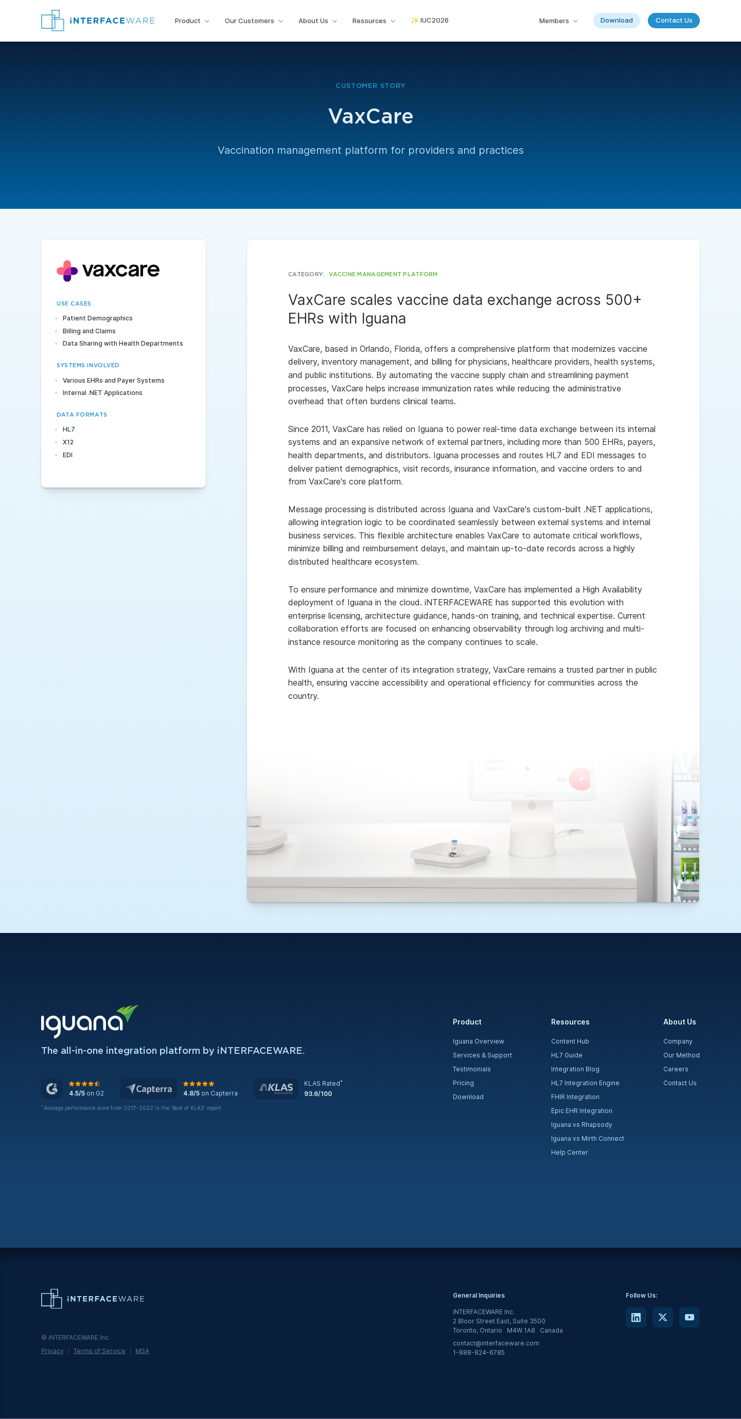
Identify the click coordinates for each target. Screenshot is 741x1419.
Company (678, 1041)
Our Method (681, 1055)
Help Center (569, 1152)
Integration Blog (575, 1069)
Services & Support (482, 1055)
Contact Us (674, 20)
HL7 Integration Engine (585, 1083)
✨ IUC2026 (430, 20)
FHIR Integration (575, 1097)
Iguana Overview (478, 1041)
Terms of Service (100, 1350)
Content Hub (570, 1041)
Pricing (463, 1083)
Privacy (52, 1350)
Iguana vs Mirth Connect (587, 1138)
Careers (676, 1069)
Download (617, 20)
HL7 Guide (567, 1055)
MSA (142, 1350)
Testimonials (472, 1069)
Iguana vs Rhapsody (581, 1124)
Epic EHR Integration (581, 1111)
